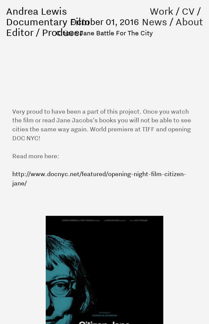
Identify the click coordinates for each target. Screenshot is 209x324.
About (189, 21)
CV (188, 11)
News (154, 21)
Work (161, 11)
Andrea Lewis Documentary (36, 16)
